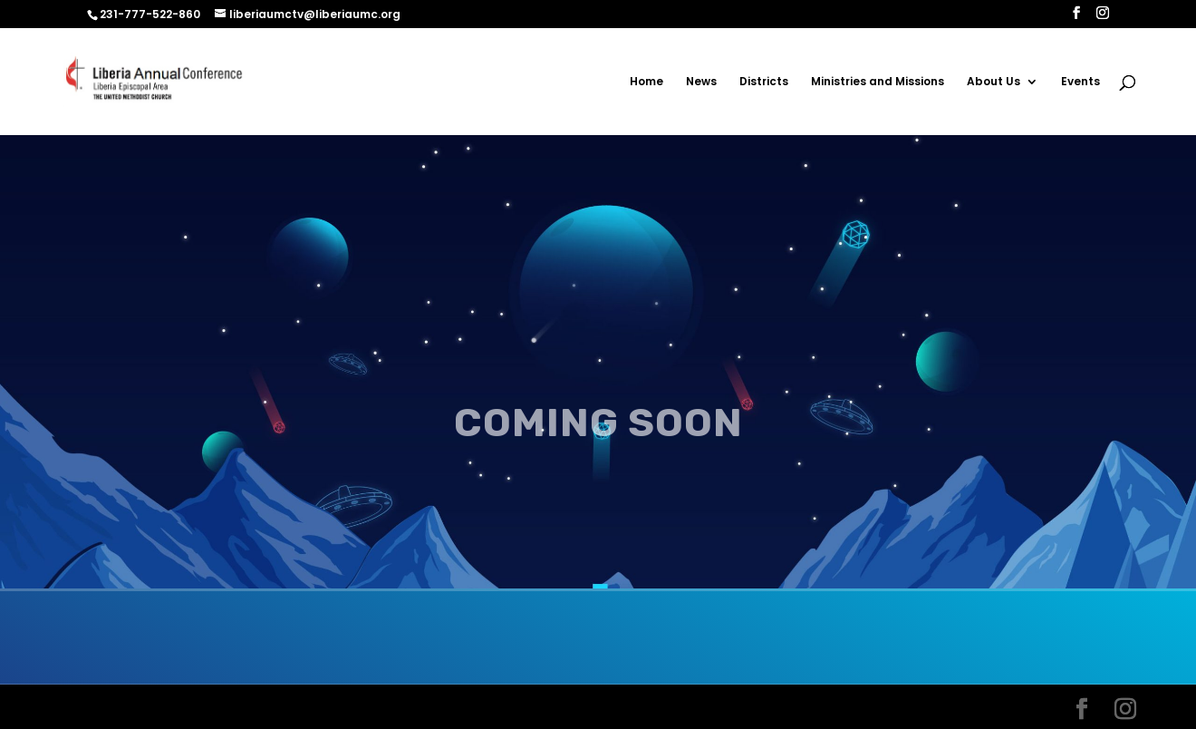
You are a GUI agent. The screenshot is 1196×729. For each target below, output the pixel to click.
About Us (993, 82)
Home (646, 82)
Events (1080, 82)
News (701, 82)
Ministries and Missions (877, 82)
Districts (763, 82)
